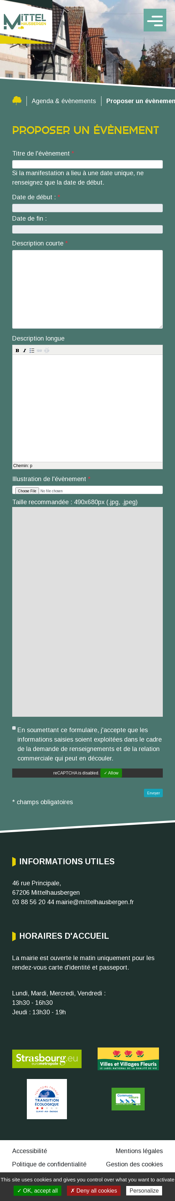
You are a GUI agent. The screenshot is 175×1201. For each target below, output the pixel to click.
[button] (17, 349)
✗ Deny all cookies (93, 1191)
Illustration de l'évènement (49, 479)
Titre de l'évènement (41, 153)
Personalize (144, 1191)
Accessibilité (29, 1151)
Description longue (38, 338)
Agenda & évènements (64, 101)
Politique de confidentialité (49, 1164)
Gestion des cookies (134, 1164)
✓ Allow (111, 773)
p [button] (31, 465)
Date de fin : (29, 218)
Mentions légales (139, 1151)
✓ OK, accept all (37, 1191)
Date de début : (35, 197)
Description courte (37, 243)
